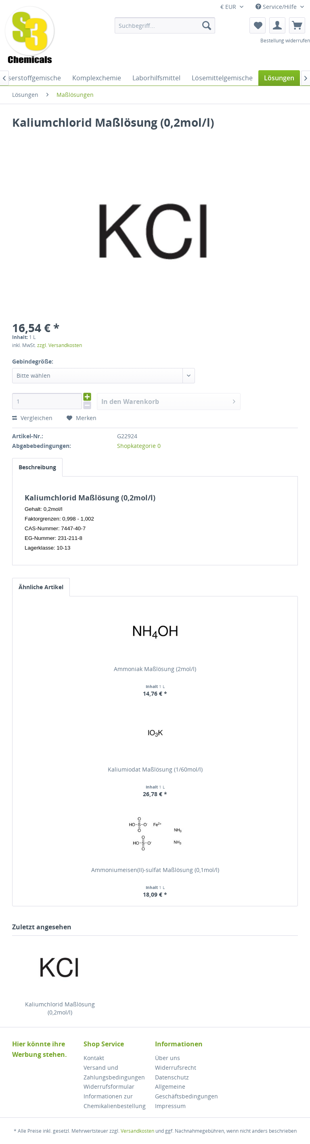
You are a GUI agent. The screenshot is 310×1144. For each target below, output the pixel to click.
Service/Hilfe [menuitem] (277, 6)
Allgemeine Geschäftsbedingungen (186, 1091)
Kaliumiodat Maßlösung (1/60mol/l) (155, 769)
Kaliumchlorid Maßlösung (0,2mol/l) (60, 1008)
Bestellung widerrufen (285, 40)
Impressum (170, 1106)
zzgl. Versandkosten (59, 345)
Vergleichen (32, 418)
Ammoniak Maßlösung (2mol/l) (155, 669)
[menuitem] (165, 25)
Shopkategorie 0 (139, 446)
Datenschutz (172, 1077)
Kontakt (94, 1058)
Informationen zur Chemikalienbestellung (115, 1101)
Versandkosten (137, 1130)
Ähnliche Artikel (41, 587)
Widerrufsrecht (175, 1067)
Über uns (167, 1058)
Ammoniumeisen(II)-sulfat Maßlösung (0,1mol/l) (155, 870)
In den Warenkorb (168, 400)
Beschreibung (37, 467)
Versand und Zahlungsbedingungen (114, 1072)
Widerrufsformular (109, 1086)
